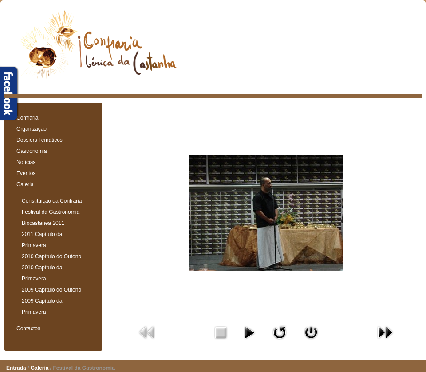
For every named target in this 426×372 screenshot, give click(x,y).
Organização (31, 129)
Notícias (26, 162)
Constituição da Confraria (52, 201)
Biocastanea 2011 (43, 223)
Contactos (28, 328)
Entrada (16, 368)
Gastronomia (31, 151)
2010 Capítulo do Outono (51, 256)
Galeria (25, 184)
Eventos (26, 173)
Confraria (27, 118)
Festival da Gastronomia (50, 212)
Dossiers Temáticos (39, 140)
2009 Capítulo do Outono (51, 290)
